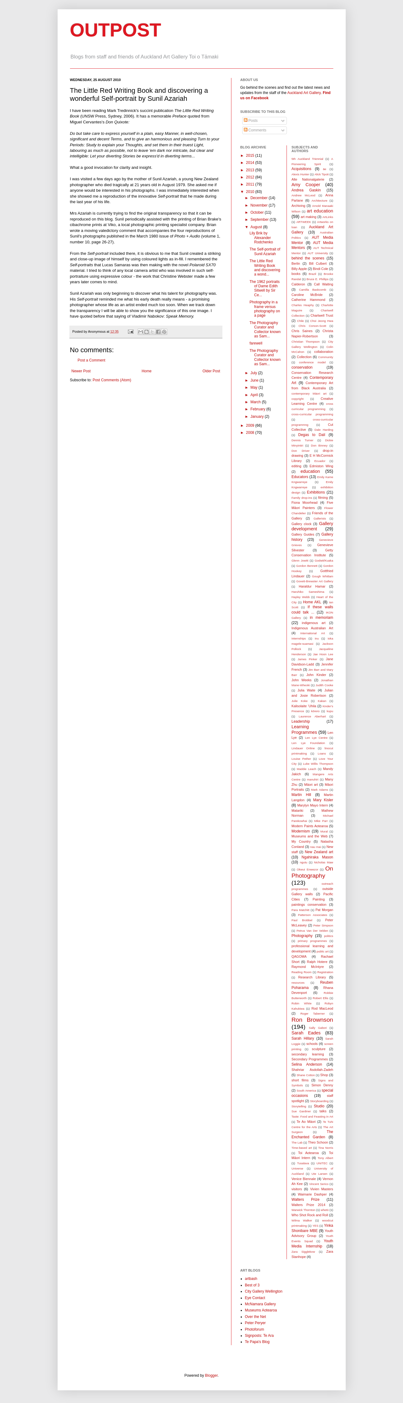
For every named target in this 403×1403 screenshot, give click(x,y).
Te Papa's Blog (257, 1342)
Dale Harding (323, 429)
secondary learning (307, 1054)
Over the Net (255, 1317)
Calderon (298, 284)
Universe (297, 1168)
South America (306, 1090)
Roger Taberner (312, 1013)
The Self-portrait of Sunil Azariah (264, 251)
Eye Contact (255, 1298)
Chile (300, 321)
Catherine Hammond (308, 300)
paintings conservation (308, 904)
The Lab (297, 1142)
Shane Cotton (305, 1075)
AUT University (318, 253)
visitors (296, 1189)
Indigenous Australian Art (312, 628)
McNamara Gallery (260, 1304)
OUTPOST (115, 30)
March (256, 402)
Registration (325, 972)
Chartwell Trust (321, 315)
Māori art (311, 784)
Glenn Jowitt (299, 560)
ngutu (303, 862)
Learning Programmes (304, 729)
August (256, 227)
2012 (250, 177)
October (257, 212)
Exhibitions (316, 492)
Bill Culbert (317, 263)
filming (323, 497)
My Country (301, 841)
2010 (250, 192)
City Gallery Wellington (264, 1291)
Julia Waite (306, 690)
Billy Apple (299, 269)
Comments (255, 130)
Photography (302, 936)
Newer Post (81, 371)
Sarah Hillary (302, 1038)
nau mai (315, 847)
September (259, 219)
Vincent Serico (318, 1184)
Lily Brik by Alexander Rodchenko (261, 237)
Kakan (322, 701)
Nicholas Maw (323, 862)
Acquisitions (301, 169)
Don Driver (300, 450)
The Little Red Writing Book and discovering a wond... (264, 267)
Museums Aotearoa (261, 1310)
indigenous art (313, 623)
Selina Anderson (306, 1064)
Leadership (300, 721)
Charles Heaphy (302, 305)
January (257, 416)
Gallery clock (301, 524)
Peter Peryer (255, 1323)
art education (320, 210)
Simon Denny (322, 1085)
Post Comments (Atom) (112, 380)
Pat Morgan (324, 910)
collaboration (323, 351)
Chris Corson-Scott (312, 325)
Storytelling (298, 1106)
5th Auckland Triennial (307, 158)
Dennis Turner (302, 440)
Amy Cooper (305, 184)
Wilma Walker (301, 1220)
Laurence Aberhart (312, 716)
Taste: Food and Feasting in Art (312, 1116)
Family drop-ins (301, 497)
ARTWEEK (303, 222)
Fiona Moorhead (304, 502)
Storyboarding (319, 1101)
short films (300, 1080)
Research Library (312, 977)
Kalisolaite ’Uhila (303, 706)
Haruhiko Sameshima (307, 591)
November (259, 205)
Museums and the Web (309, 836)
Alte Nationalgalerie (307, 179)
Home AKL (312, 602)
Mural (324, 831)
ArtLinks (327, 217)
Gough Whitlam (322, 576)
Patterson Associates (312, 915)
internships (298, 638)
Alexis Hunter (300, 174)
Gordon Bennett (307, 565)
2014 (250, 162)
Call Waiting (323, 284)
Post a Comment (91, 360)
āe (324, 169)
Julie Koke (299, 701)
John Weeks (301, 680)
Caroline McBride (307, 295)
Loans (322, 753)
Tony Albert (325, 1158)
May (254, 387)
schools (312, 1044)
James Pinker (307, 659)
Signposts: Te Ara (259, 1335)
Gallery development (312, 526)
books (295, 274)
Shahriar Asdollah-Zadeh (312, 1069)
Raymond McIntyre (307, 967)
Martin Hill (301, 795)
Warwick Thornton (303, 1210)
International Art (312, 633)
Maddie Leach (306, 769)
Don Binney (319, 445)
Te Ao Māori (306, 1121)
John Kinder (316, 675)
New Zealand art (319, 852)
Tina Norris (325, 1147)
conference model (312, 362)
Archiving (298, 205)
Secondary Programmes (309, 1059)
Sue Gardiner (301, 1111)
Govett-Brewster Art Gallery (314, 581)
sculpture (319, 1049)
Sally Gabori (318, 1027)
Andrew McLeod (303, 195)
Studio (319, 1106)
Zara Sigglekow (303, 1251)
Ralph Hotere (317, 962)
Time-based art (301, 1147)
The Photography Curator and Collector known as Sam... (264, 329)
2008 (250, 432)
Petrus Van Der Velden (312, 930)
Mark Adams (319, 789)
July (254, 373)
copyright (297, 398)
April (254, 395)
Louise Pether (301, 758)
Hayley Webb (300, 597)
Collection (304, 357)
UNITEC (322, 1163)
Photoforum (254, 1329)
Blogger (211, 1375)
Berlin (295, 263)
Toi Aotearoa (308, 1153)
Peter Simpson (323, 925)
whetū (325, 1210)
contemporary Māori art (308, 393)
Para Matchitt (300, 910)
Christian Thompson (305, 341)
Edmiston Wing (321, 466)
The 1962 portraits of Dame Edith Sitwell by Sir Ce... (264, 288)
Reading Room (301, 972)
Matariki (297, 810)
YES (315, 1225)
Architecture (319, 200)
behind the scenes (307, 258)
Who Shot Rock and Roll (309, 1215)
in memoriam (321, 617)
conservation (302, 367)
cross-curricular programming (312, 414)
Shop (324, 1075)
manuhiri (312, 779)
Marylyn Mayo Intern (312, 805)
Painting (319, 899)
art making (309, 217)
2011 (250, 184)
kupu (330, 711)
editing (296, 466)
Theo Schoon (318, 1142)
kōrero (315, 711)
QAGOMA (299, 956)
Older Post (211, 371)
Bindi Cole (320, 269)
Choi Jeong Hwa (321, 321)
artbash (251, 1279)
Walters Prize (305, 1199)
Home (146, 371)
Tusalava (303, 1163)
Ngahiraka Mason (317, 857)
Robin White (301, 1003)
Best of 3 (252, 1285)
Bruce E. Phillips (318, 279)
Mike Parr (321, 821)
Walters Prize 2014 (308, 1205)
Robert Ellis (320, 998)
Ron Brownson (312, 1019)
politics (328, 936)
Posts (251, 120)
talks (323, 1111)
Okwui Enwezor (307, 869)
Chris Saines (302, 331)
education (310, 471)
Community (325, 357)
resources (297, 982)
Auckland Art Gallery (304, 93)
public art (323, 951)
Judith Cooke (324, 685)
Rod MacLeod (322, 1008)
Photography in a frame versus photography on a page (264, 309)
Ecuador (320, 461)
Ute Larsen (319, 1173)
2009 (250, 425)
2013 (250, 170)
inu (317, 638)
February (258, 409)
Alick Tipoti (321, 174)
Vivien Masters (321, 1189)
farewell (255, 343)
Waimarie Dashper (312, 1194)
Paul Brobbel (301, 920)
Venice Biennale (303, 1179)
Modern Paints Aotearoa (309, 826)
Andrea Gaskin (306, 190)
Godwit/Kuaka (324, 560)
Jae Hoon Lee (323, 654)
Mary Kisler (323, 800)
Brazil (312, 274)
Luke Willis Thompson (318, 763)
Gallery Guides (302, 534)
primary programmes (312, 941)
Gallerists (319, 518)
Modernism (300, 831)
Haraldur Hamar (312, 586)
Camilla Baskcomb (312, 289)
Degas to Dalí (311, 435)
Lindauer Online (303, 748)
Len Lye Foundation (308, 743)
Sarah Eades (306, 1032)
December (259, 198)
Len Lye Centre (316, 737)
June (254, 380)
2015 (250, 155)
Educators (299, 477)
